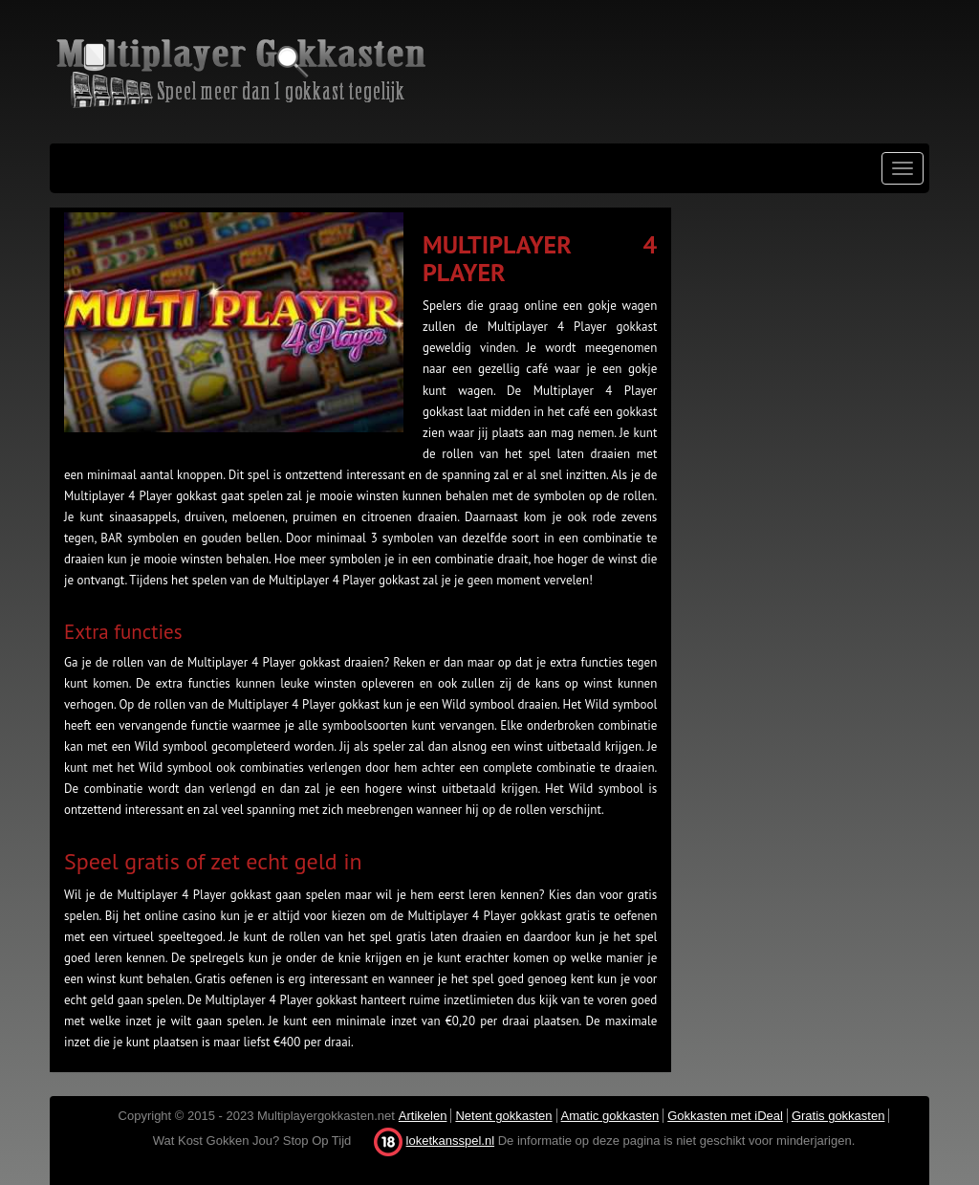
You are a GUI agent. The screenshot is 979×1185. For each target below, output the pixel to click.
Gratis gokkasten (838, 1115)
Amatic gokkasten (610, 1115)
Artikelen (423, 1115)
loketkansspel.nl (450, 1140)
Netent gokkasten (503, 1115)
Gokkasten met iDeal (725, 1115)
